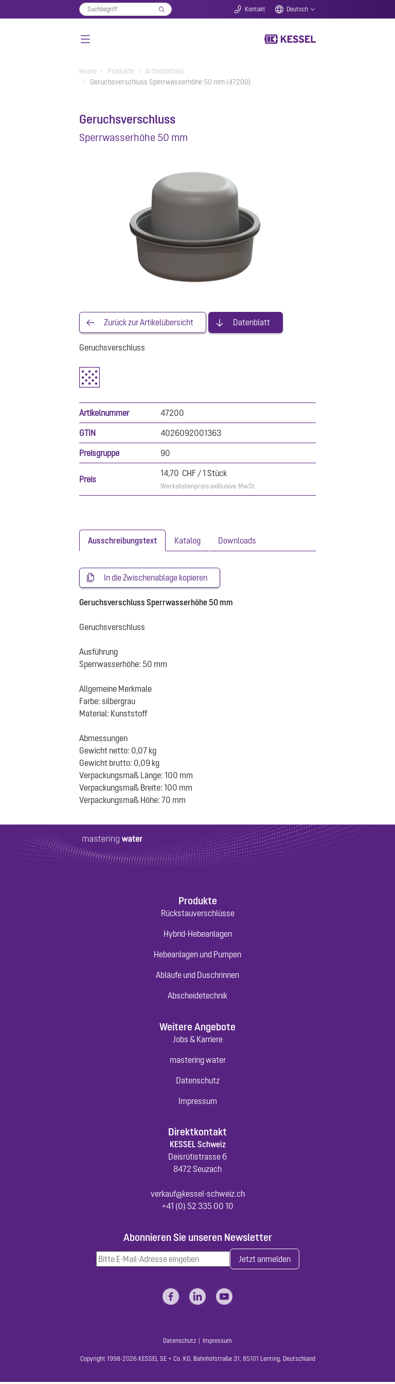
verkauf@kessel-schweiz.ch (198, 1195)
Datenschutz (198, 1081)
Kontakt (255, 9)
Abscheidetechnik (197, 997)
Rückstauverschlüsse (198, 914)
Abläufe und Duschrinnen (197, 976)
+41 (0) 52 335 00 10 (197, 1207)
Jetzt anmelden (265, 1260)
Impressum (197, 1102)
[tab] (122, 541)
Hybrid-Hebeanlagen (198, 935)
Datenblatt (251, 322)
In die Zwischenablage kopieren (155, 578)
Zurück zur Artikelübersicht (148, 322)
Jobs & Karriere (198, 1040)
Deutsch (297, 9)
